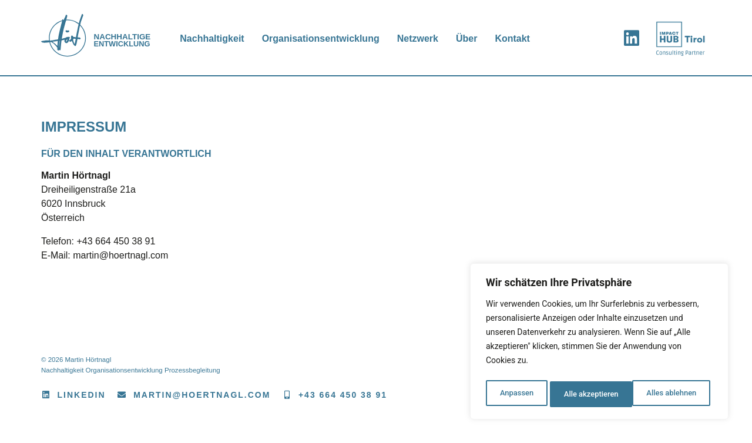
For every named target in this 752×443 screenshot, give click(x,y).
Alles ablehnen (588, 394)
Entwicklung (128, 40)
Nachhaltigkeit (218, 38)
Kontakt (518, 38)
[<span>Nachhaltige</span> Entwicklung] (70, 38)
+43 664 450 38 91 (115, 241)
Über (472, 38)
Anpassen (515, 394)
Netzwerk (423, 38)
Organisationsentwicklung (326, 38)
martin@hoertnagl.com (120, 255)
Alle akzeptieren (671, 394)
